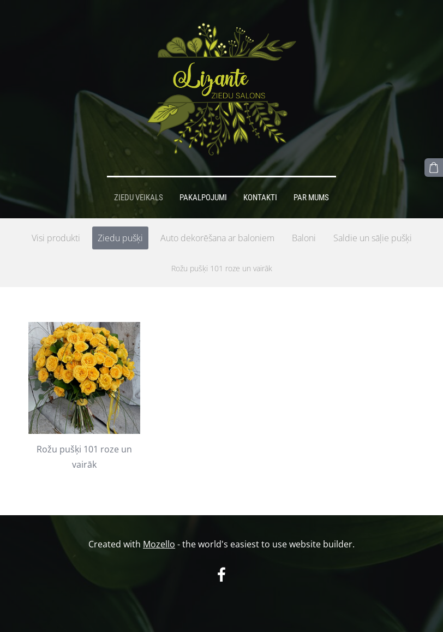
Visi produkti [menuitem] (56, 238)
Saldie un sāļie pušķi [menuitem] (372, 238)
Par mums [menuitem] (311, 197)
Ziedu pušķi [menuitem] (120, 238)
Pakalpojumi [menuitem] (203, 197)
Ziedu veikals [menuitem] (138, 197)
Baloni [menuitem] (304, 238)
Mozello (159, 544)
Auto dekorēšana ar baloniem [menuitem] (217, 238)
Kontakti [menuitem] (260, 197)
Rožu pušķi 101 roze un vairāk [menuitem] (221, 268)
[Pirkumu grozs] (433, 167)
